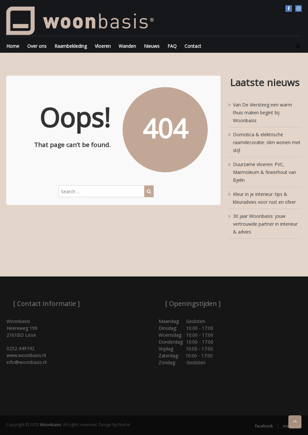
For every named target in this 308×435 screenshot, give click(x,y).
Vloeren (103, 46)
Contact (192, 46)
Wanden (127, 46)
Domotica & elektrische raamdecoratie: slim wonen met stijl (266, 142)
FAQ (172, 46)
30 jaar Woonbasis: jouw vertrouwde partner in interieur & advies (265, 224)
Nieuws (152, 46)
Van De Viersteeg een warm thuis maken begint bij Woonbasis (262, 112)
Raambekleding (70, 46)
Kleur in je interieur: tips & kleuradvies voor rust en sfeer (264, 198)
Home (12, 46)
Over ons (37, 46)
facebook (288, 8)
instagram (298, 8)
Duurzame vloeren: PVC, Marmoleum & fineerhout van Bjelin (264, 172)
